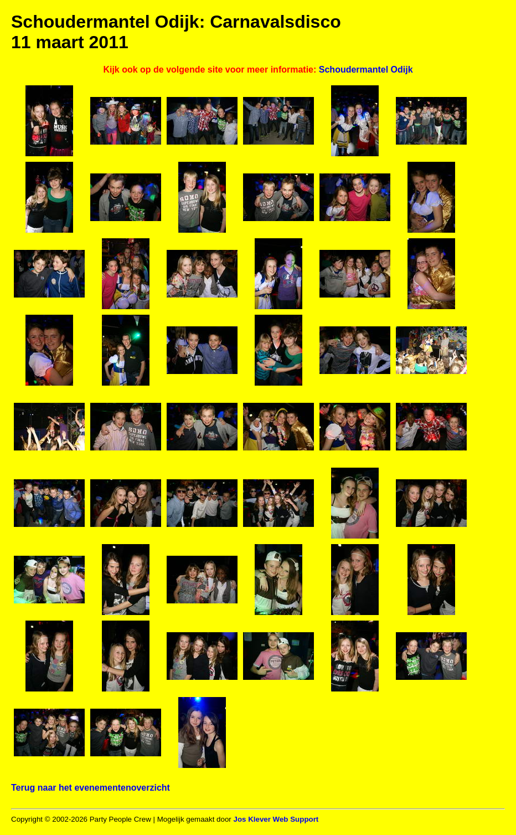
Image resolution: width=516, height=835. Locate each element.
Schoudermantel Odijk (366, 69)
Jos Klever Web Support (275, 819)
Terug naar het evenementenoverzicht (90, 787)
